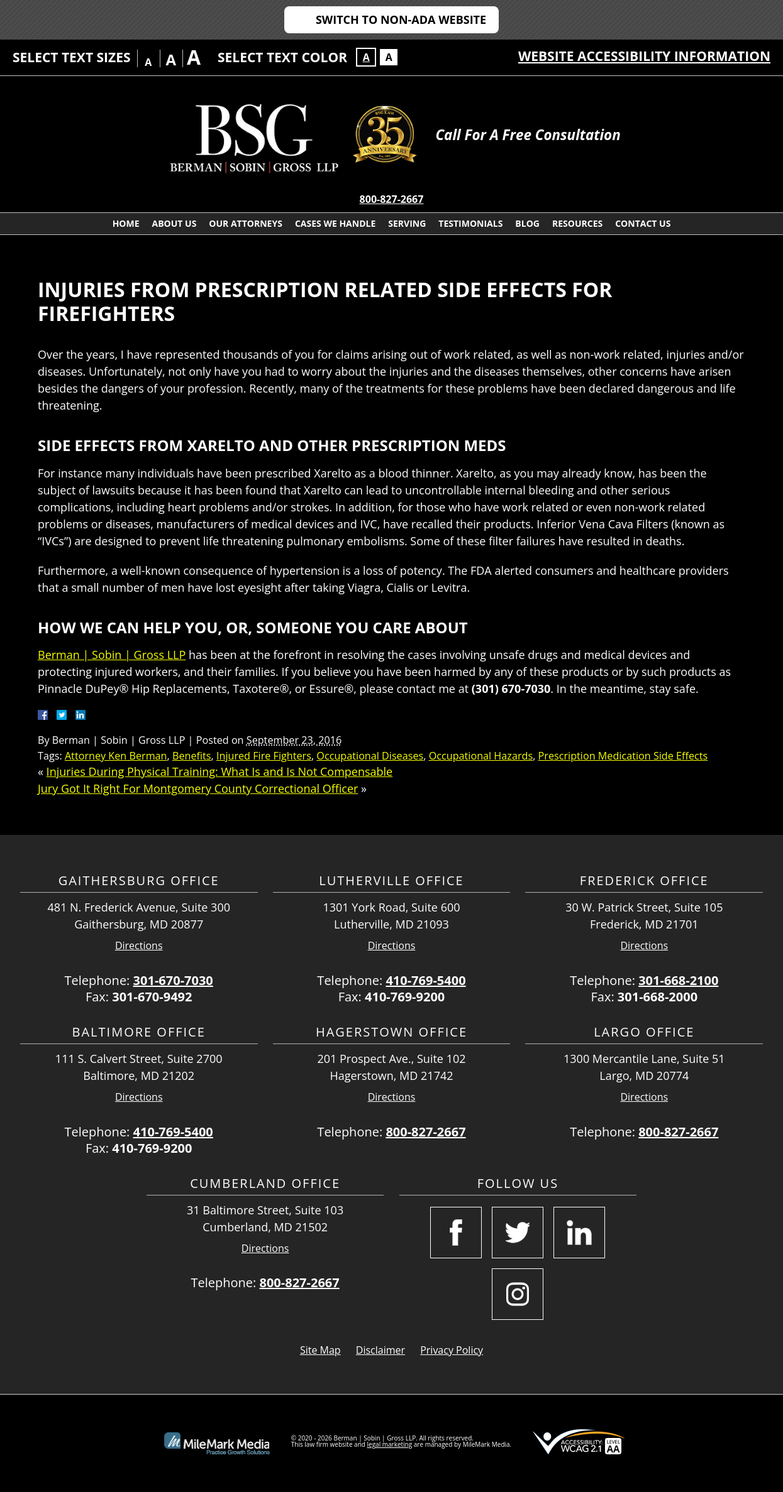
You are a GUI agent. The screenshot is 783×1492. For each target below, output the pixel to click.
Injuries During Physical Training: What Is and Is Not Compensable (220, 771)
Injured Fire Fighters (263, 756)
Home (126, 223)
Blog (527, 223)
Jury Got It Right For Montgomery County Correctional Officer (198, 788)
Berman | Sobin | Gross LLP (112, 654)
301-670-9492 (152, 996)
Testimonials (470, 223)
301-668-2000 (657, 996)
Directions (139, 945)
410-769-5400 (425, 980)
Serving (407, 223)
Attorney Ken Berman (116, 756)
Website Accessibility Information (644, 56)
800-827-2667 (392, 199)
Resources (577, 223)
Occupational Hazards (481, 756)
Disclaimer (380, 1350)
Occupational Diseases (369, 756)
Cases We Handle (335, 223)
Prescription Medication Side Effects (623, 756)
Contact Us (642, 223)
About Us (174, 223)
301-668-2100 (678, 980)
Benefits (191, 756)
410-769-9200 (405, 996)
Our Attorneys (245, 223)
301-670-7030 (173, 980)
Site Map (320, 1350)
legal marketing (390, 1444)
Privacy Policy (451, 1350)
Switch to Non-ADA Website (401, 19)
